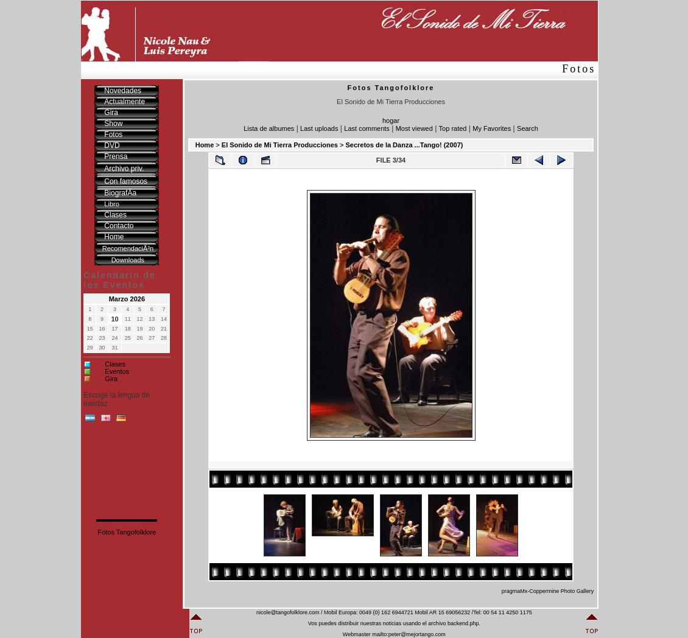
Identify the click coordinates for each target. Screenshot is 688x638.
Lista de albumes (269, 128)
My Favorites (491, 128)
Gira (111, 378)
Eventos (117, 371)
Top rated (453, 128)
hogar (390, 120)
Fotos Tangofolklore (126, 532)
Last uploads (319, 128)
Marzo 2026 (127, 299)
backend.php (463, 623)
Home (204, 145)
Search (527, 128)
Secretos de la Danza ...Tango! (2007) (404, 145)
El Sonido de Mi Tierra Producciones (280, 145)
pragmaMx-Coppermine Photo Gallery (548, 591)
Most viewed (414, 128)
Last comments (367, 128)
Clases (115, 364)
